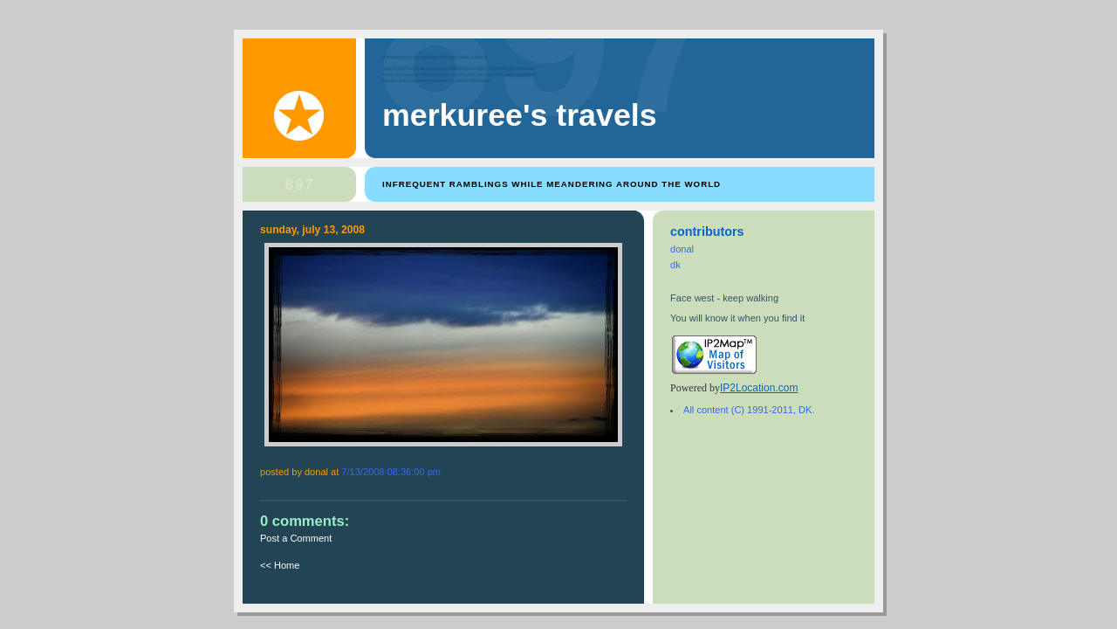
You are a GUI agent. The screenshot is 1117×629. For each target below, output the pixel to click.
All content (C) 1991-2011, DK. (748, 409)
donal (682, 249)
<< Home (279, 565)
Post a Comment (296, 538)
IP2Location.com (759, 388)
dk (675, 264)
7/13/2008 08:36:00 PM (391, 472)
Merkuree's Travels (519, 115)
